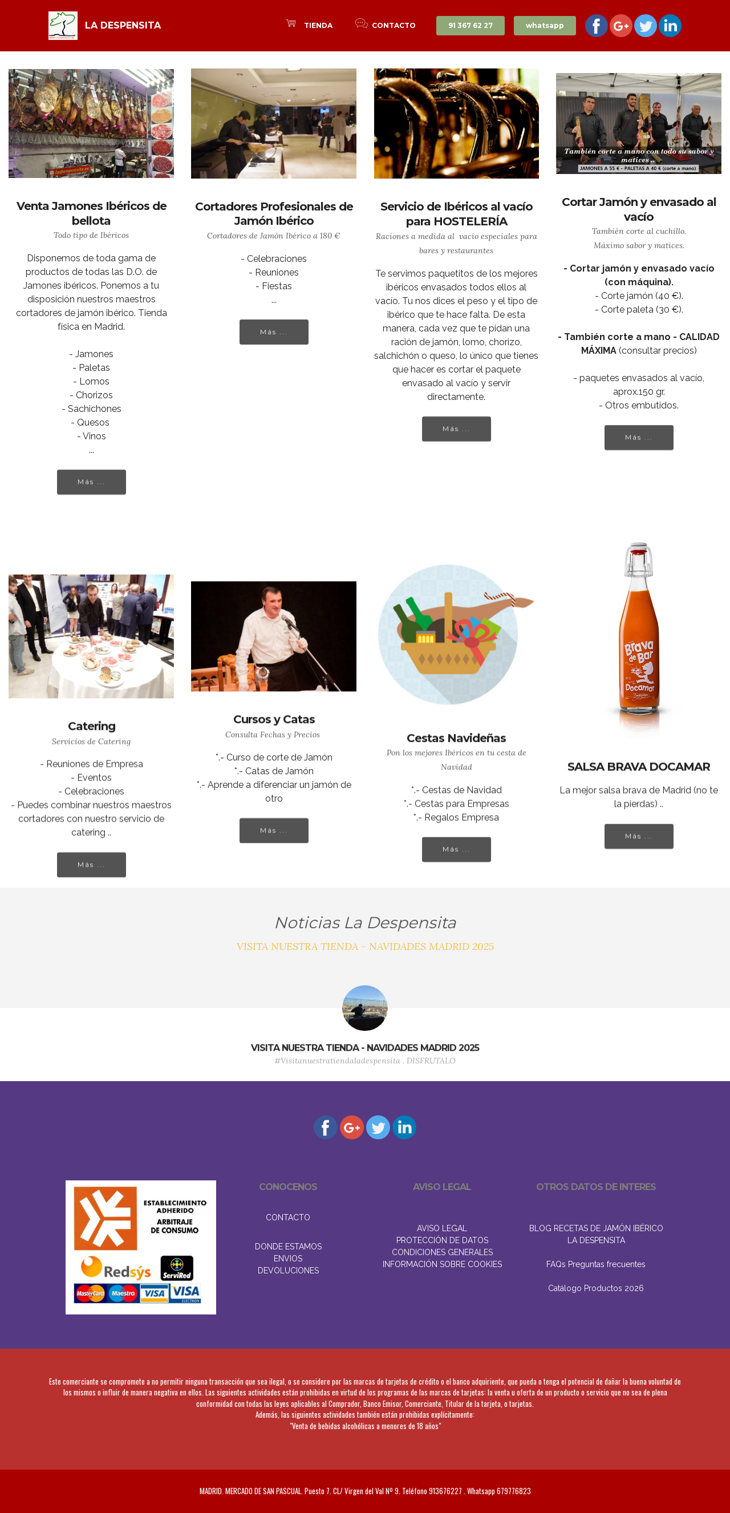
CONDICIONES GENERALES (442, 1305)
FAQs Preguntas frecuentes (596, 1331)
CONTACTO (385, 25)
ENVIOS (288, 1315)
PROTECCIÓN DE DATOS (442, 1293)
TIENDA (309, 25)
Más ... (92, 496)
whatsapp (545, 25)
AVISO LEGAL (442, 1282)
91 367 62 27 (470, 25)
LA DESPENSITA (123, 25)
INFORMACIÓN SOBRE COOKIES (442, 1317)
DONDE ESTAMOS (288, 1303)
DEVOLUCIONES (288, 1327)
